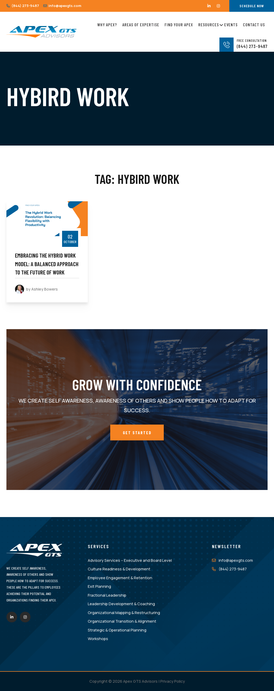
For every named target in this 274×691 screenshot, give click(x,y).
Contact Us (254, 24)
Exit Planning (99, 586)
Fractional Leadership (107, 595)
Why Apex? (107, 24)
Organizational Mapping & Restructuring (124, 612)
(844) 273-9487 (22, 5)
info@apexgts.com (62, 5)
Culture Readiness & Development (119, 568)
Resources (208, 23)
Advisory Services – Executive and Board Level (130, 560)
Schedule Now (251, 5)
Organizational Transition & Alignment (122, 621)
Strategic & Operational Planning (117, 630)
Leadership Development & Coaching (121, 603)
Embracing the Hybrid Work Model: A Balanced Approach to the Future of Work (46, 264)
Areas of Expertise (140, 24)
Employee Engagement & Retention (120, 577)
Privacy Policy (172, 681)
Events (231, 24)
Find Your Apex (179, 24)
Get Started (137, 432)
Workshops (98, 638)
